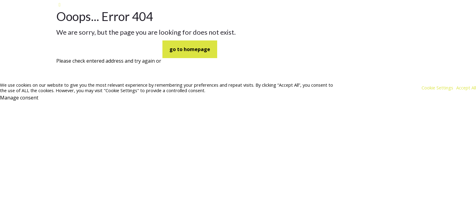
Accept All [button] (466, 87)
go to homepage (189, 49)
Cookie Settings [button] (437, 87)
